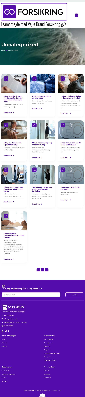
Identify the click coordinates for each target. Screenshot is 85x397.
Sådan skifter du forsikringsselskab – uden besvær (14, 235)
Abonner (74, 294)
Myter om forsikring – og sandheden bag (42, 144)
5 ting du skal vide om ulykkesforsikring (12, 144)
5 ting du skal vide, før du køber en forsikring (71, 144)
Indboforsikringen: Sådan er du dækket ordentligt (71, 97)
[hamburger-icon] (76, 15)
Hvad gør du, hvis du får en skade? (70, 188)
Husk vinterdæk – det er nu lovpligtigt (41, 97)
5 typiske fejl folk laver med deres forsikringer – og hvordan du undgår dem (13, 99)
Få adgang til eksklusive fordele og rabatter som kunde (13, 189)
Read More (8, 112)
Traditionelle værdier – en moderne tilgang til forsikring (42, 189)
